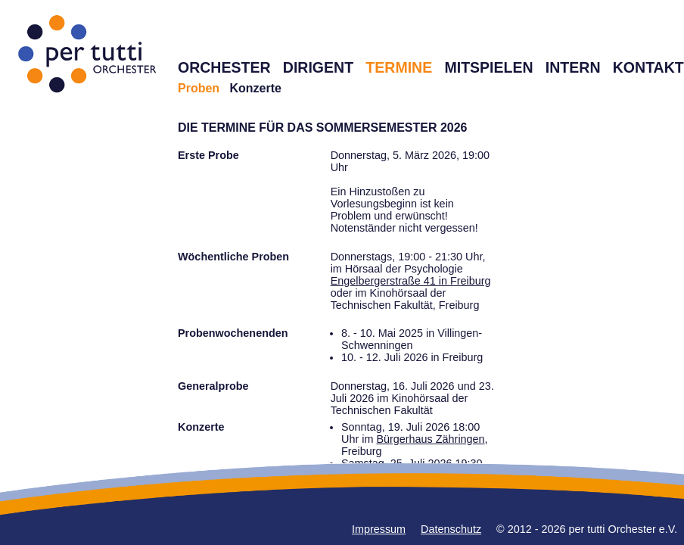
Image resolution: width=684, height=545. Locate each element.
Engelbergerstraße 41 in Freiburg (411, 281)
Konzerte (255, 88)
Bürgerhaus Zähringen (430, 439)
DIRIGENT (318, 67)
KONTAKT (648, 67)
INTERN (573, 67)
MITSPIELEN (488, 67)
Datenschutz (451, 529)
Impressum (379, 529)
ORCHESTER (224, 67)
